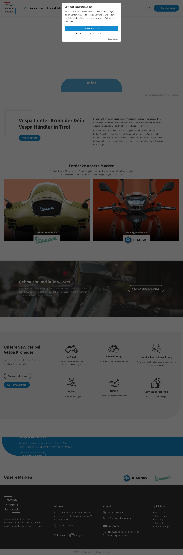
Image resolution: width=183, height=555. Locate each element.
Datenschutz (113, 39)
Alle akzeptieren (91, 28)
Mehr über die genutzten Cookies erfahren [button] (91, 34)
